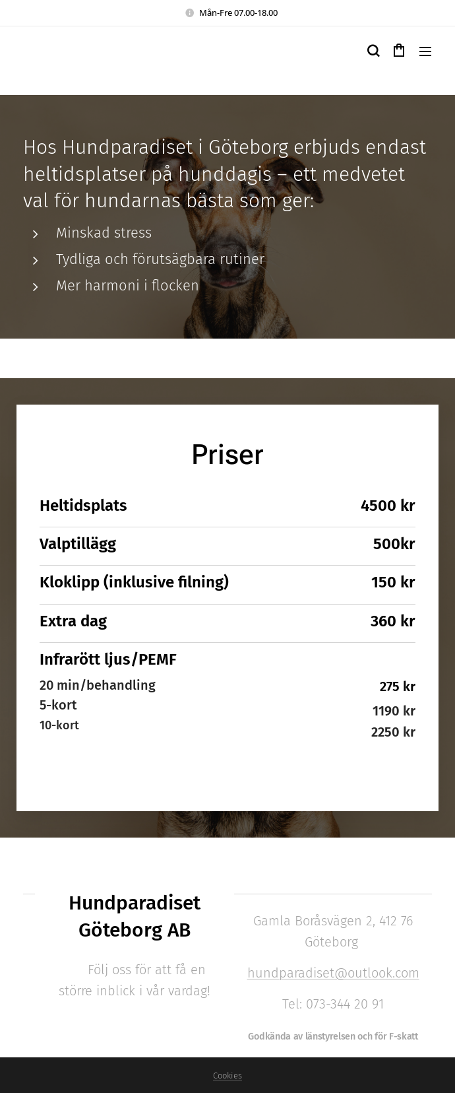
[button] (372, 50)
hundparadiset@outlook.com (333, 973)
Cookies (227, 1075)
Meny (425, 51)
